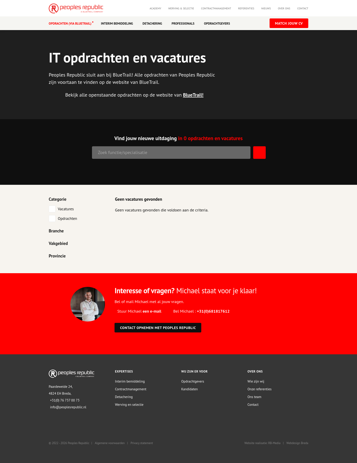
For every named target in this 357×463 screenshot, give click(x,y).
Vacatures (66, 208)
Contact (302, 8)
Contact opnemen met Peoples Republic (158, 327)
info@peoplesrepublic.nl (68, 407)
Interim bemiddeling (130, 381)
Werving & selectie (181, 8)
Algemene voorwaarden (110, 443)
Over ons (284, 8)
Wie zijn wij (255, 381)
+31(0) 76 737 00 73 (64, 400)
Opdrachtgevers (217, 23)
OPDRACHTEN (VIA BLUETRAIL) (70, 23)
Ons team (254, 396)
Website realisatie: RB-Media (262, 443)
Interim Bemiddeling (117, 23)
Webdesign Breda (297, 443)
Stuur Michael (139, 311)
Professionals (183, 23)
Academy (155, 8)
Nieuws (266, 8)
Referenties (246, 8)
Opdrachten (67, 218)
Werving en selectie (129, 404)
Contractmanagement (216, 8)
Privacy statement (142, 443)
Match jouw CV (289, 23)
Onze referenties (259, 389)
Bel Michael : (201, 311)
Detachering (152, 23)
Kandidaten (189, 389)
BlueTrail (192, 95)
